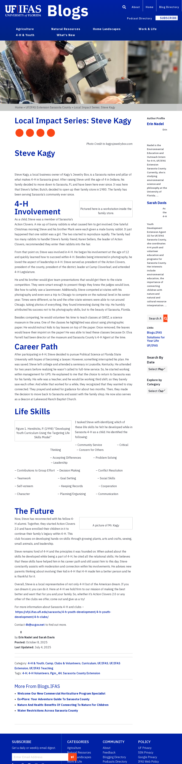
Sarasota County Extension (81, 673)
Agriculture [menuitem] (25, 29)
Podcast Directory (139, 18)
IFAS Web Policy (148, 761)
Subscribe (168, 18)
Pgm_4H (56, 673)
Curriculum (89, 663)
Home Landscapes (79, 757)
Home (149, 7)
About (136, 7)
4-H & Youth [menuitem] (25, 35)
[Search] (124, 7)
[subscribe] (72, 757)
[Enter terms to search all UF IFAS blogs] (155, 318)
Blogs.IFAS (154, 332)
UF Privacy (145, 748)
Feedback (109, 752)
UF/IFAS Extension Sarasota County (48, 107)
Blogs (68, 10)
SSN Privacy (145, 752)
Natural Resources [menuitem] (65, 29)
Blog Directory (169, 7)
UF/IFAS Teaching (41, 668)
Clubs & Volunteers (67, 663)
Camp (49, 663)
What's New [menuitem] (66, 35)
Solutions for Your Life (156, 339)
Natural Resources (79, 752)
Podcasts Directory (115, 761)
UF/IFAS (102, 663)
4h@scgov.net (35, 624)
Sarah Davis (157, 202)
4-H (24, 673)
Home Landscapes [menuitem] (107, 29)
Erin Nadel (155, 124)
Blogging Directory (114, 757)
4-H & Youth (36, 663)
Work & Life (74, 761)
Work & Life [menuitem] (148, 29)
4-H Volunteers (38, 673)
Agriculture (74, 748)
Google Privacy (147, 757)
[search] (165, 318)
